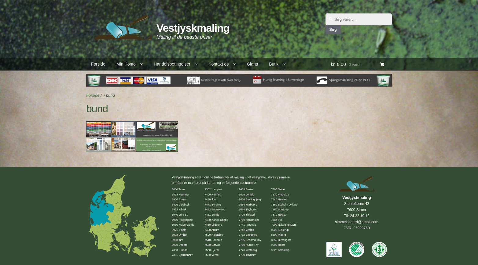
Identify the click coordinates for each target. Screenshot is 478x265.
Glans (252, 64)
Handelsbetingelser (172, 64)
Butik (273, 64)
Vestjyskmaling (193, 28)
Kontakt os (218, 64)
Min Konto (126, 64)
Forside (98, 64)
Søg (332, 29)
